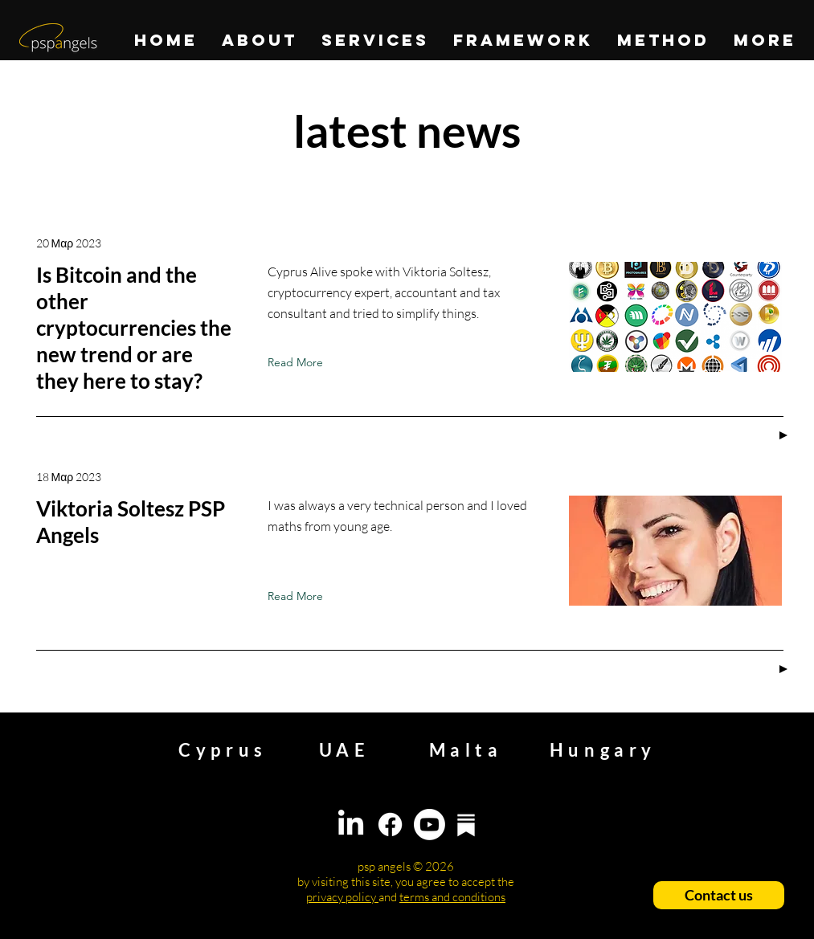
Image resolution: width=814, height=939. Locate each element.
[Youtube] (429, 824)
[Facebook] (390, 824)
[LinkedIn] (350, 824)
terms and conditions (452, 896)
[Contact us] (718, 895)
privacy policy (342, 896)
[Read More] (299, 362)
